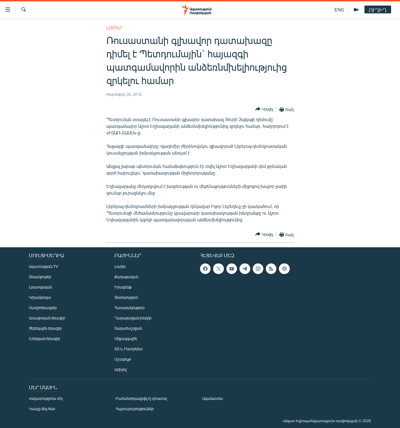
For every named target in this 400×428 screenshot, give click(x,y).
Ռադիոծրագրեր (43, 307)
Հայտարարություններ (135, 408)
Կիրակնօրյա (40, 297)
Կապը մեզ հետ (42, 408)
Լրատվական (40, 287)
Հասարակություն (129, 307)
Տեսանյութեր (40, 276)
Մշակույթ (122, 359)
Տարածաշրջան (128, 328)
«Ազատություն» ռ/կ (45, 398)
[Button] (264, 109)
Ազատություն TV (43, 266)
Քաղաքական (126, 276)
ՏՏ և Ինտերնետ (128, 348)
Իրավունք (123, 287)
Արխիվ (120, 369)
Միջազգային (125, 338)
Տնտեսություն (126, 297)
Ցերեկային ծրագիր (45, 328)
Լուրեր (114, 27)
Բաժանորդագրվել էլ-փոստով (141, 398)
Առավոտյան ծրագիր (47, 318)
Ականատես (212, 398)
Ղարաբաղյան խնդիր (132, 318)
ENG (339, 9)
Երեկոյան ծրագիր (44, 338)
